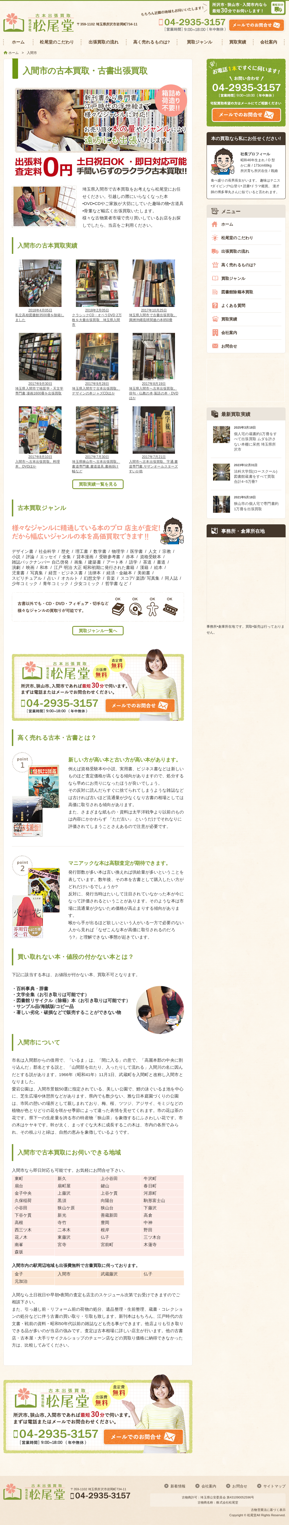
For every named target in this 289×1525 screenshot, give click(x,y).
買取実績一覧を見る (98, 484)
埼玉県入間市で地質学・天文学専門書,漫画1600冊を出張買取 (40, 364)
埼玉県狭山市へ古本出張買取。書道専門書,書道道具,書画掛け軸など (97, 440)
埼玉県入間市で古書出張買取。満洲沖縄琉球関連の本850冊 (154, 290)
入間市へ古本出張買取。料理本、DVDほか (40, 437)
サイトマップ (274, 1486)
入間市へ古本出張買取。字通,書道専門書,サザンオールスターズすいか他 (154, 440)
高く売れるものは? (238, 265)
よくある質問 (233, 305)
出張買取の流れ (235, 251)
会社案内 (229, 332)
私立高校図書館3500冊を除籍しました (40, 290)
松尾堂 (252, 1515)
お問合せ (229, 346)
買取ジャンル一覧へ (98, 630)
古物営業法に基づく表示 (268, 1509)
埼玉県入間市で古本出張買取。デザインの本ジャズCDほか (97, 364)
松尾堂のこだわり (237, 237)
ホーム (227, 224)
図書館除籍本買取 (237, 292)
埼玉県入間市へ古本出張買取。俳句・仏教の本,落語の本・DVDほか (154, 366)
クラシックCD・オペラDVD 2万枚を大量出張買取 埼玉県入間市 (97, 293)
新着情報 (177, 1486)
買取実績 (229, 319)
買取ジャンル (233, 278)
